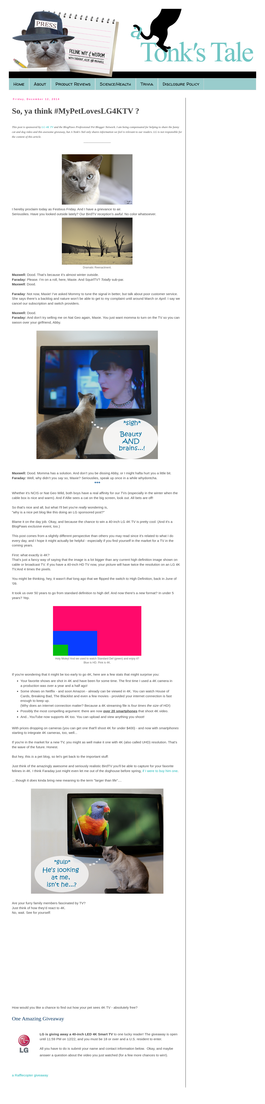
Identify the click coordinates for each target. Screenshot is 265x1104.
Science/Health (115, 84)
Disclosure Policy (181, 84)
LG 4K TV (47, 127)
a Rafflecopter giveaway (30, 1075)
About (40, 84)
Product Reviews (73, 84)
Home (19, 84)
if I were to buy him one (160, 771)
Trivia (146, 84)
